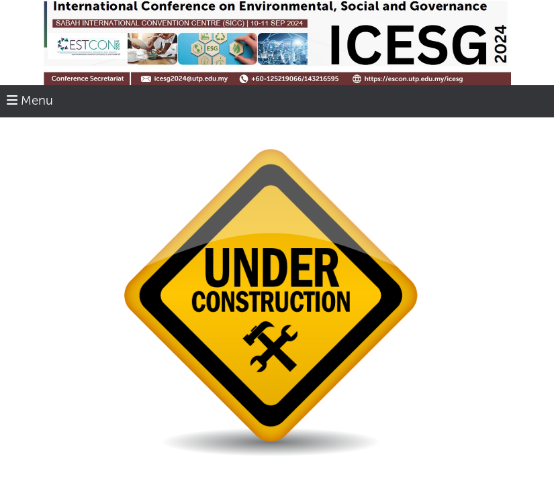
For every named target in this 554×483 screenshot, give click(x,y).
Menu (30, 100)
